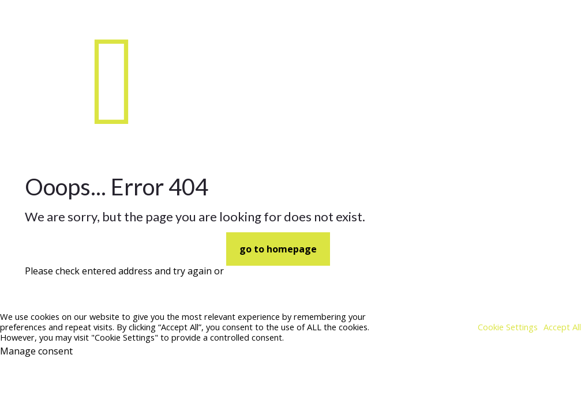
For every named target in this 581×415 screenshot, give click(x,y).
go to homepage (278, 249)
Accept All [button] (562, 327)
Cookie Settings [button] (508, 327)
